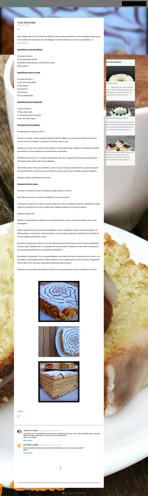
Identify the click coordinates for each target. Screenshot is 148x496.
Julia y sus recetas (30, 430)
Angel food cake (111, 83)
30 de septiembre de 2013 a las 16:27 (50, 430)
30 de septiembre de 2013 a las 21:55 (50, 445)
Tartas (20, 411)
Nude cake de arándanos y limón (117, 118)
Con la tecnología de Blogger (74, 493)
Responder (27, 440)
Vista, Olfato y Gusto (21, 3)
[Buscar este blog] (135, 3)
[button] (18, 29)
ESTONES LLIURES (30, 445)
